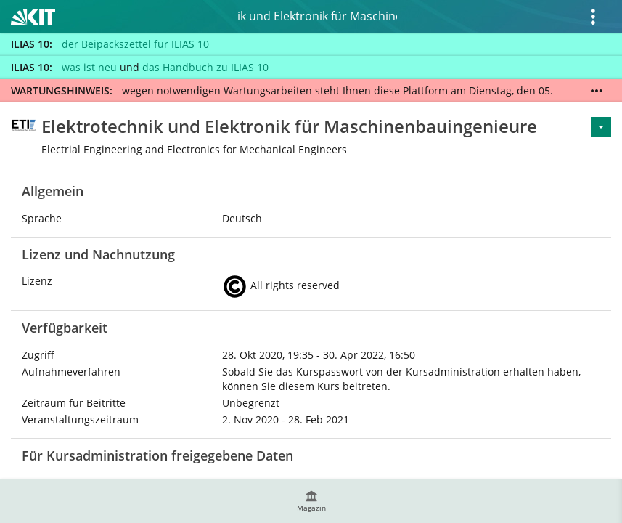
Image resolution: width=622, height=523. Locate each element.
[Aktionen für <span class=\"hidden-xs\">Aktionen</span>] (601, 127)
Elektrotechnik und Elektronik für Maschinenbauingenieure (317, 16)
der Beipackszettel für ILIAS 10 (135, 44)
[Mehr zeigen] (596, 91)
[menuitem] (311, 501)
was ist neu (89, 67)
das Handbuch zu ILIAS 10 (205, 67)
